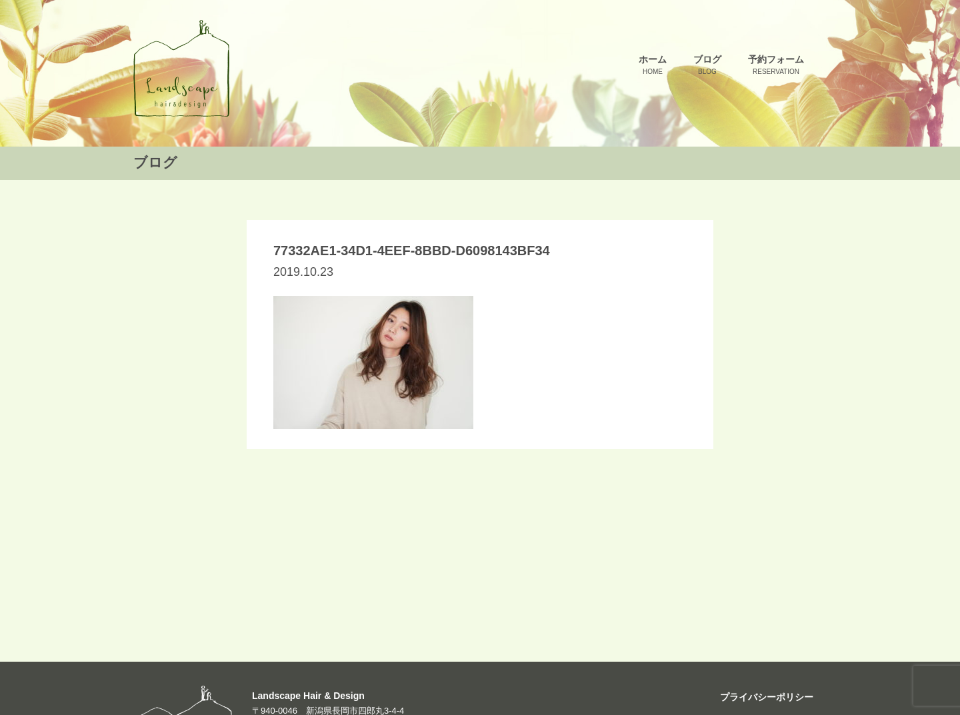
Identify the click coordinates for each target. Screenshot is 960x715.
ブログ (707, 65)
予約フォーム (776, 65)
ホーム (653, 65)
